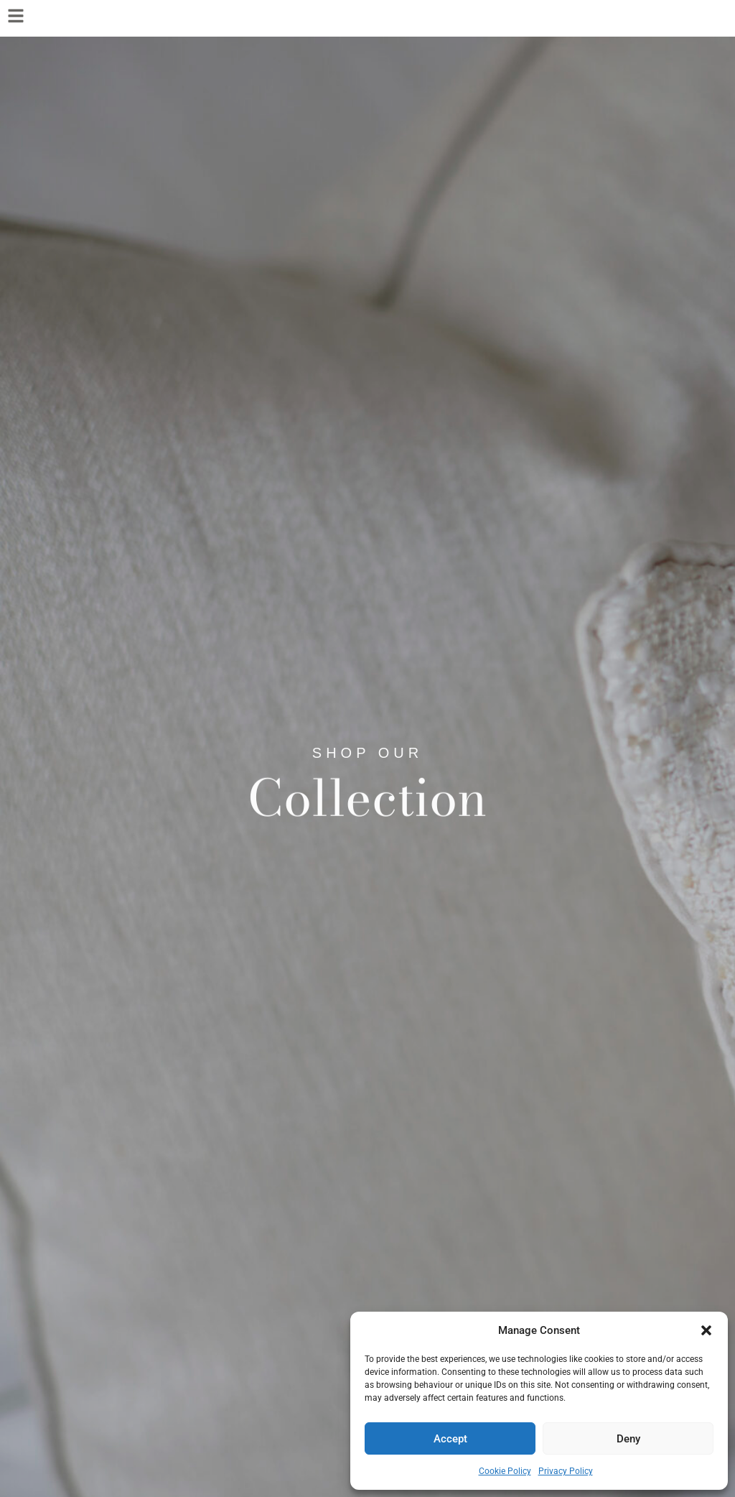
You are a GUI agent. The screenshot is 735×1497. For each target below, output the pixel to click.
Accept (450, 1438)
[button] (706, 1330)
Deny (628, 1438)
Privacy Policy (565, 1471)
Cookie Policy (505, 1471)
